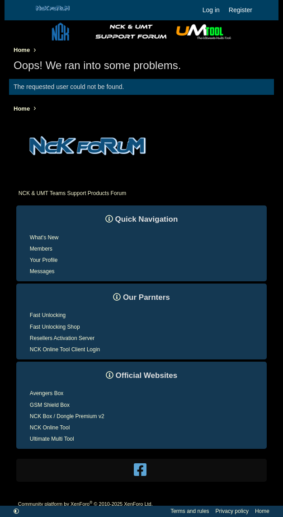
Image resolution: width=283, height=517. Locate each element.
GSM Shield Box (50, 405)
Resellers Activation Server (62, 338)
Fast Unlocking (48, 315)
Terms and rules (189, 511)
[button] (16, 511)
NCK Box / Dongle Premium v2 (67, 416)
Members (41, 249)
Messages (42, 271)
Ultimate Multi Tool (52, 439)
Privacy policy (232, 511)
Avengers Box (47, 393)
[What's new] (265, 10)
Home (262, 511)
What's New (44, 237)
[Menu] (19, 10)
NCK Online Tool (50, 427)
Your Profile (44, 260)
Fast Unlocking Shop (55, 327)
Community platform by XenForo (85, 504)
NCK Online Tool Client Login (65, 349)
